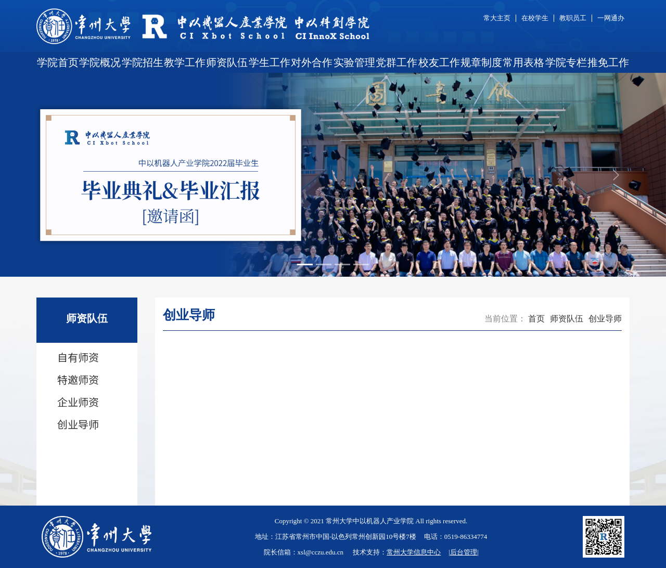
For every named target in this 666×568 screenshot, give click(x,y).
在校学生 (534, 18)
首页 (536, 318)
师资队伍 (227, 62)
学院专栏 (566, 62)
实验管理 (354, 62)
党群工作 (396, 62)
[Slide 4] (361, 264)
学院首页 (58, 62)
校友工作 (439, 62)
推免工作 (608, 62)
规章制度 (481, 62)
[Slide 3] (342, 264)
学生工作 (269, 62)
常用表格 (523, 62)
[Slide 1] (305, 264)
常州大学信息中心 (414, 552)
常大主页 (496, 18)
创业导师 (605, 318)
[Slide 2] (323, 264)
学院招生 (142, 62)
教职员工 (572, 18)
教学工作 (185, 62)
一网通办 (610, 18)
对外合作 (311, 62)
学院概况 (100, 62)
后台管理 (463, 552)
